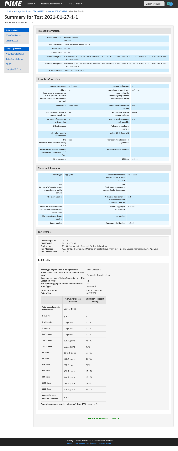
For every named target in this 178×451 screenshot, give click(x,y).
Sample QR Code (13, 69)
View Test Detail (13, 35)
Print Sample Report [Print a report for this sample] (15, 59)
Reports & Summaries (51, 3)
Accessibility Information (101, 443)
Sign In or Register (154, 3)
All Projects (19, 11)
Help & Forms (75, 3)
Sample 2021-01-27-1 (57, 11)
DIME (9, 11)
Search (31, 3)
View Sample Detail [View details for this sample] (15, 54)
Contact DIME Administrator (78, 443)
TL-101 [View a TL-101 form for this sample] (9, 64)
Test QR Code (12, 40)
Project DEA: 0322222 (35, 11)
